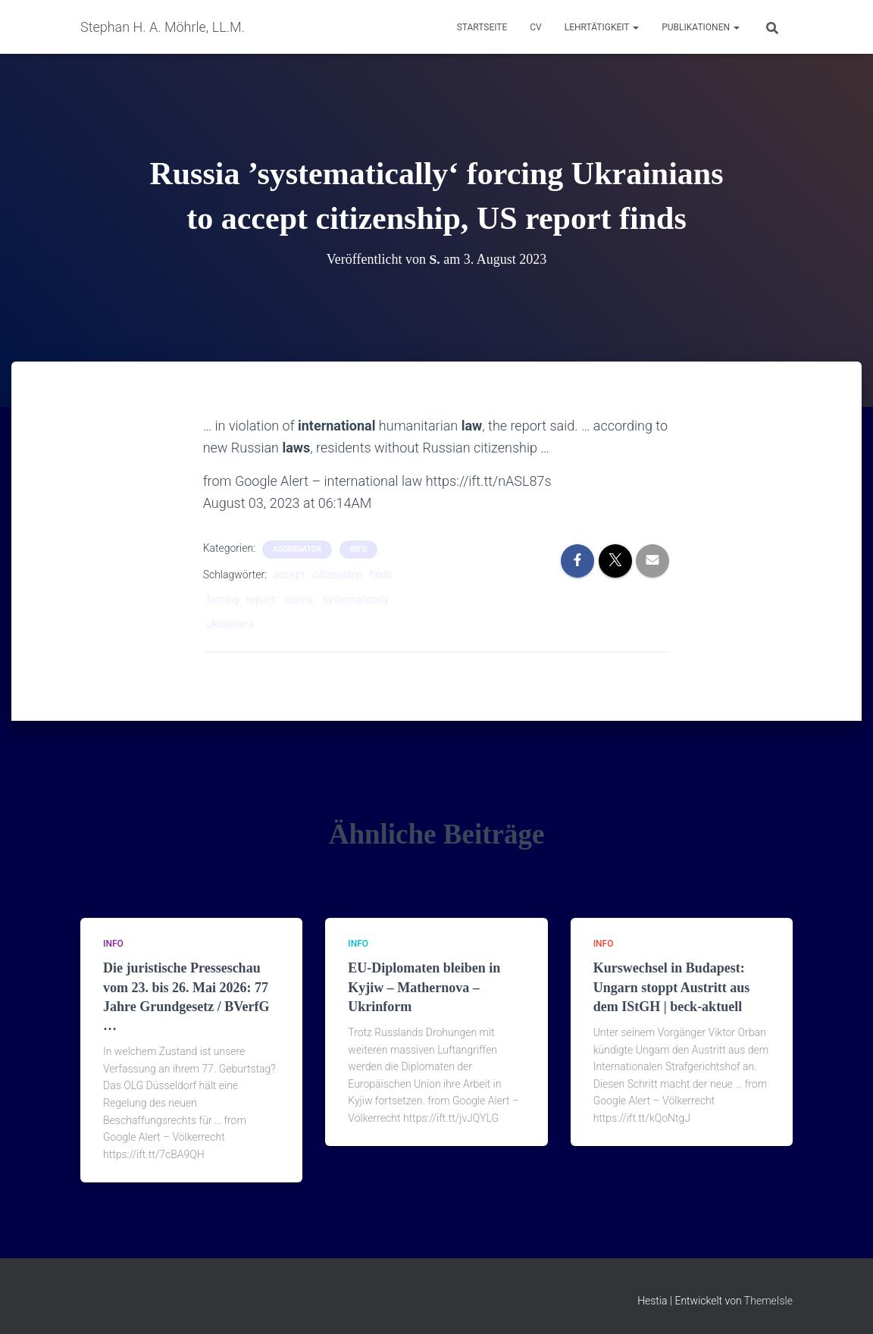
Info (358, 549)
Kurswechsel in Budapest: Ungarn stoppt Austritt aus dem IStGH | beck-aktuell (671, 986)
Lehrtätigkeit (602, 27)
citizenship (336, 574)
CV (535, 27)
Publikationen (701, 27)
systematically (355, 599)
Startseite (482, 27)
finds (380, 574)
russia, (299, 599)
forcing (223, 599)
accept (289, 574)
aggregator (297, 549)
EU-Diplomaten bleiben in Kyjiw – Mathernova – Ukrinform (424, 986)
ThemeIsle (768, 1301)
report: (262, 599)
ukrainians (231, 624)
